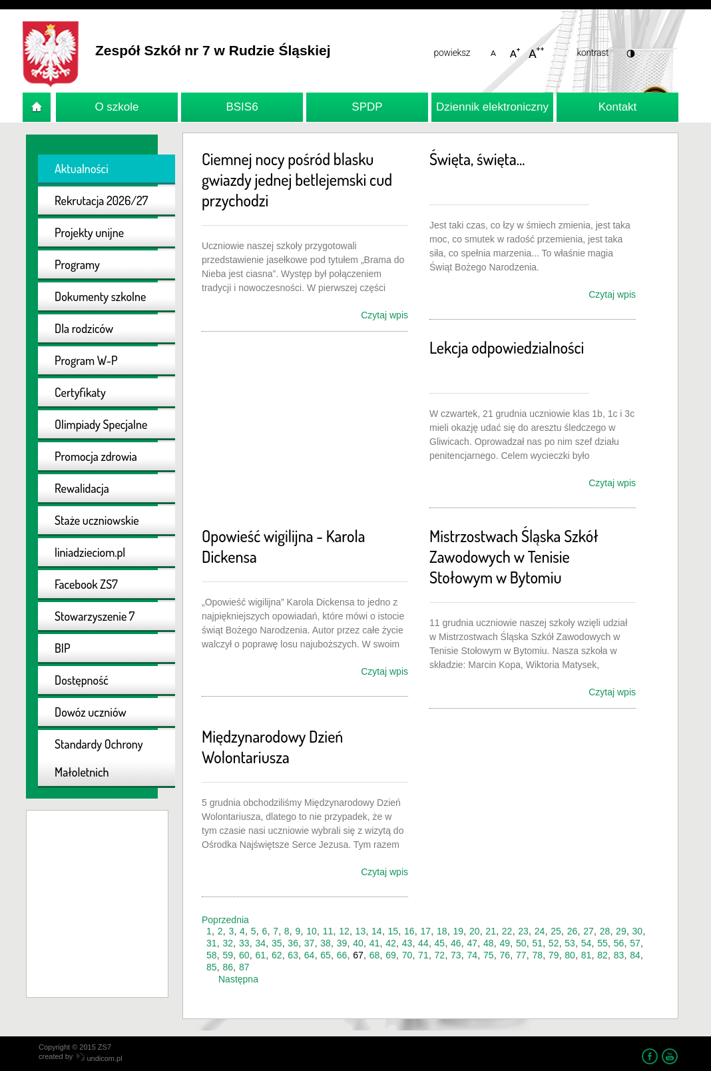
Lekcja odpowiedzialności (506, 347)
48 (488, 943)
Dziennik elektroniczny (492, 107)
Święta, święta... (477, 159)
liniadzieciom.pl (90, 552)
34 (260, 943)
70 (407, 955)
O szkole (116, 107)
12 (344, 931)
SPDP (367, 107)
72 (440, 955)
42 (390, 943)
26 (572, 931)
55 (602, 943)
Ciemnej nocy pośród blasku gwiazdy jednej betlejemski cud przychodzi (297, 179)
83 (619, 955)
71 (423, 955)
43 (407, 943)
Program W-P (86, 360)
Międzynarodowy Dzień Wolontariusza (272, 746)
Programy (77, 264)
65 (325, 955)
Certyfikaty (80, 392)
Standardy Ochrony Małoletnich (99, 758)
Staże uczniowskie (97, 520)
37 (309, 943)
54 (586, 943)
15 (393, 931)
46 (456, 943)
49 (504, 943)
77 (521, 955)
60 (244, 955)
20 (474, 931)
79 (554, 955)
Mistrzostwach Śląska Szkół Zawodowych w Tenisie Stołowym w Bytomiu (513, 556)
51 (537, 943)
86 (227, 967)
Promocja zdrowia (96, 456)
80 (570, 955)
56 (619, 943)
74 (472, 955)
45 (440, 943)
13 (361, 931)
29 (621, 931)
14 (376, 931)
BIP (63, 648)
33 (244, 943)
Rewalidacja (82, 488)
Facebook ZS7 (86, 584)
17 (425, 931)
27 (588, 931)
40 (358, 943)
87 (244, 967)
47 (472, 943)
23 (523, 931)
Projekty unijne (89, 232)
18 (442, 931)
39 (342, 943)
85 (211, 967)
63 (293, 955)
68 (374, 955)
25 (556, 931)
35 (277, 943)
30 (637, 931)
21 (490, 931)
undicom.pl (99, 1058)
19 (458, 931)
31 (211, 943)
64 (309, 955)
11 (328, 931)
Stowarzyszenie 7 (94, 616)
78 (537, 955)
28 (605, 931)
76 (504, 955)
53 (570, 943)
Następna (238, 979)
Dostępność (82, 680)
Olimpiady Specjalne (101, 424)
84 (635, 955)
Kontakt (617, 107)
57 (635, 943)
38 (325, 943)
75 (488, 955)
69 (390, 955)
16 (409, 931)
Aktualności (82, 168)
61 (260, 955)
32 (227, 943)
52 (554, 943)
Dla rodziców (84, 328)
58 (211, 955)
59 (227, 955)
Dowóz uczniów (90, 712)
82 (602, 955)
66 (342, 955)
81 (586, 955)
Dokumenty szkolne (100, 296)
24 (540, 931)
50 (521, 943)
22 (507, 931)
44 (423, 943)
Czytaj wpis (384, 315)
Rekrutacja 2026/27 (101, 200)
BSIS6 (242, 107)
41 (374, 943)
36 (293, 943)
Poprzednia (225, 919)
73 (456, 955)
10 (311, 931)
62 (277, 955)
